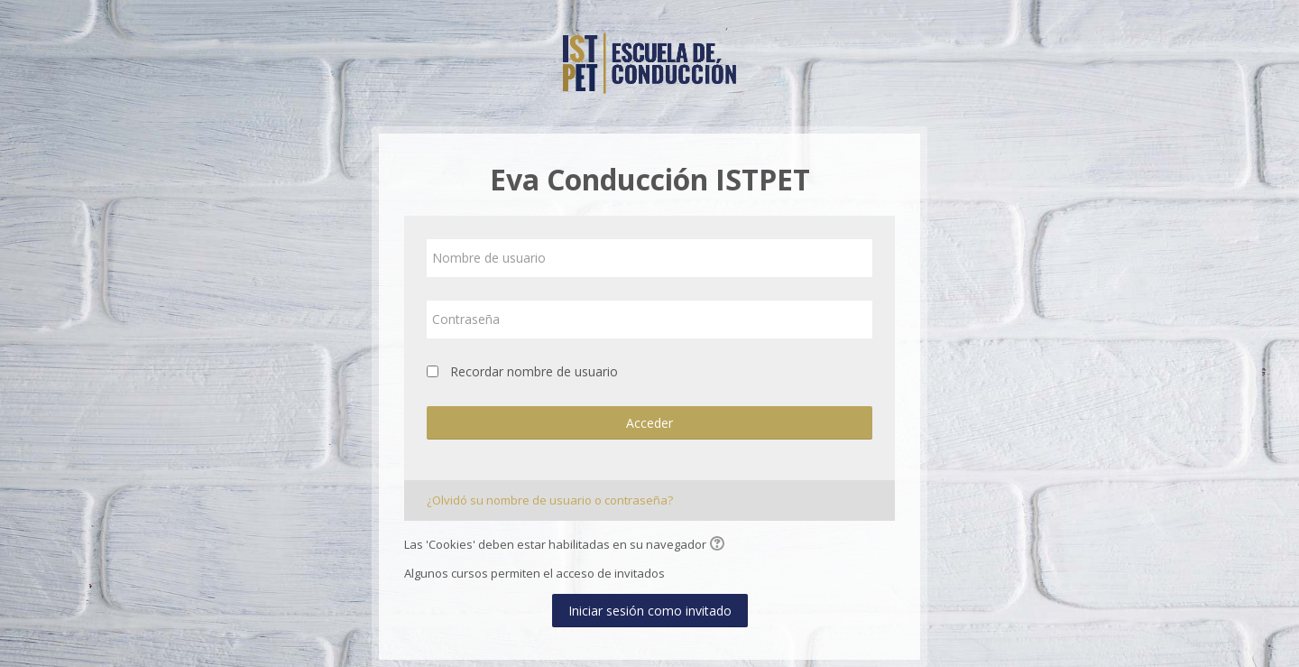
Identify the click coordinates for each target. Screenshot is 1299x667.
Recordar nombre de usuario (534, 371)
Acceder (649, 422)
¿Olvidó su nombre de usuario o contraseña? (550, 500)
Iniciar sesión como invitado (650, 610)
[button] (720, 545)
